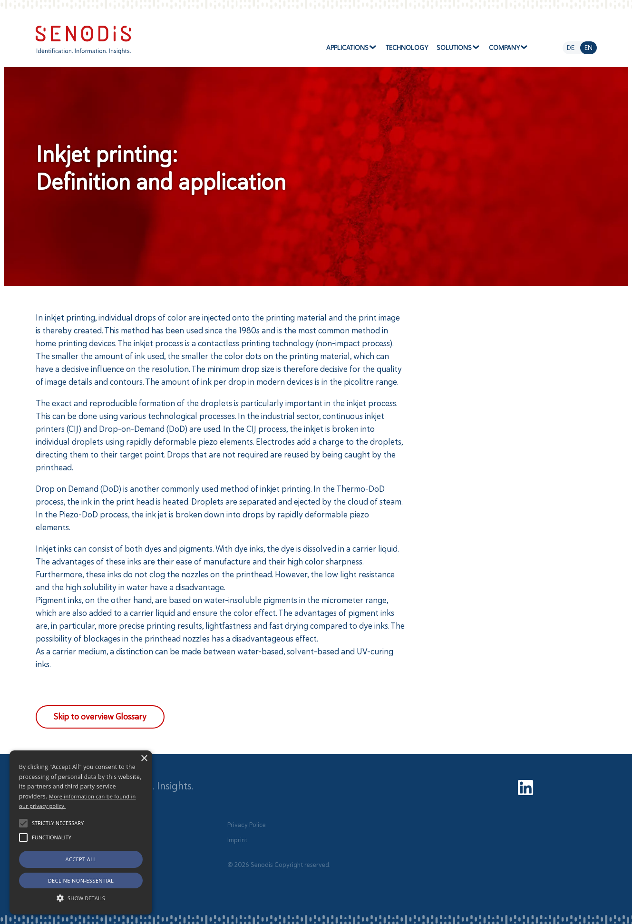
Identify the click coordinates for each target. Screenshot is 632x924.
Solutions (454, 48)
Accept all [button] (81, 859)
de (570, 48)
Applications (347, 48)
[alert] (81, 832)
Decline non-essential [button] (81, 880)
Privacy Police (246, 824)
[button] (23, 823)
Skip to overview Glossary (100, 716)
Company (504, 48)
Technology (407, 48)
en (588, 48)
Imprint (237, 840)
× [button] (143, 758)
